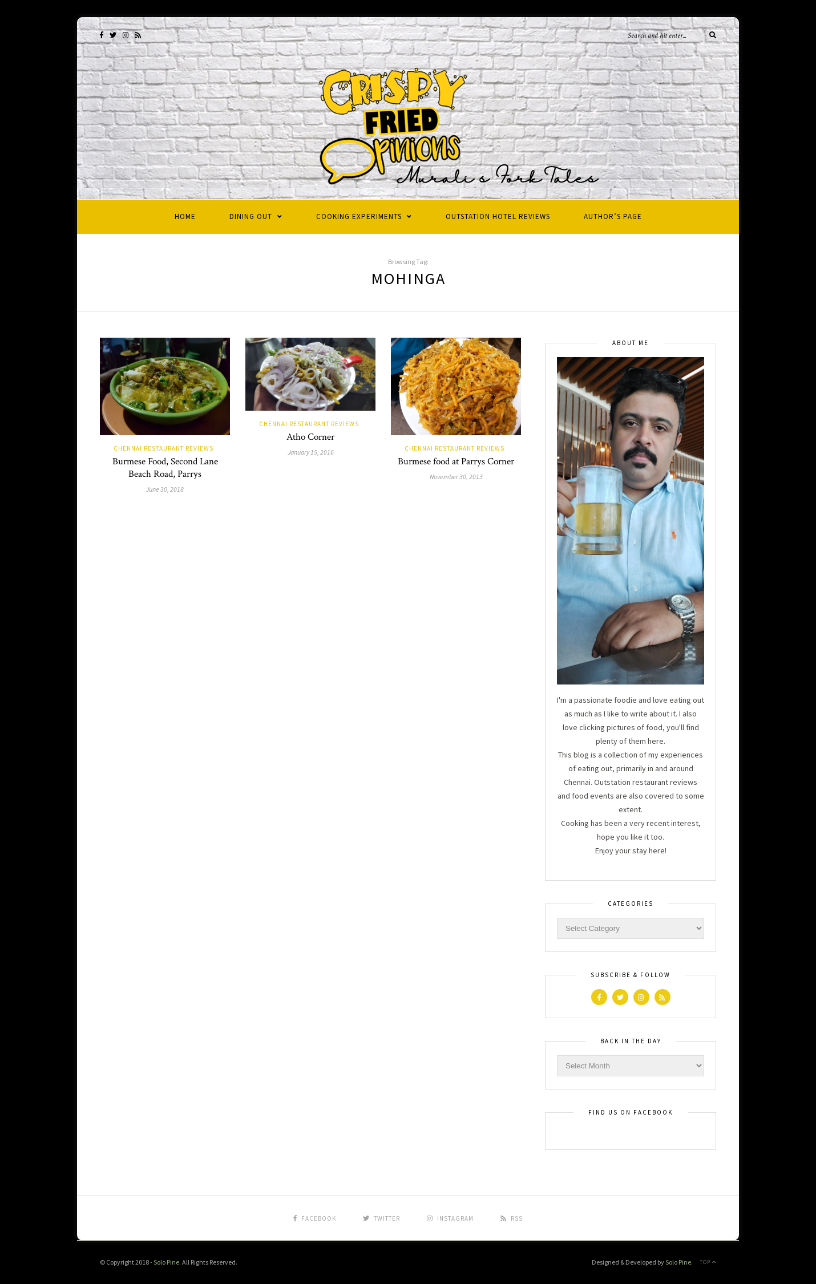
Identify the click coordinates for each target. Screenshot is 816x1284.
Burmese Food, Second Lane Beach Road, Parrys (165, 467)
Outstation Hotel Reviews (498, 216)
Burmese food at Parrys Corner (456, 461)
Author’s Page (613, 216)
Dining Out (250, 216)
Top (708, 1262)
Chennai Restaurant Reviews (163, 448)
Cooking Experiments (359, 216)
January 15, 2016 (311, 452)
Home (185, 216)
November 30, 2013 (456, 476)
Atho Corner (310, 437)
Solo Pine (166, 1262)
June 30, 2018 (165, 489)
